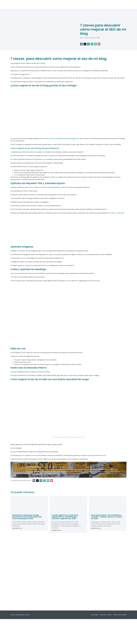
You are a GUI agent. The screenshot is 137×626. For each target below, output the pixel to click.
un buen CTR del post (116, 213)
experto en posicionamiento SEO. (94, 455)
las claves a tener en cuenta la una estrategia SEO (60, 138)
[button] (81, 44)
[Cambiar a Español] (68, 621)
